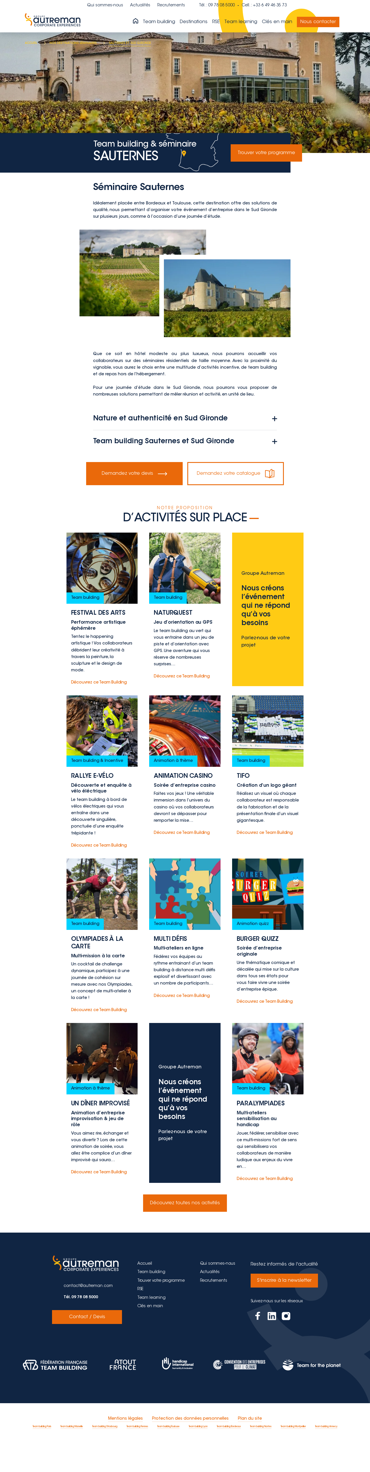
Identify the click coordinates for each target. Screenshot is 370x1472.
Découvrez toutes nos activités (185, 1233)
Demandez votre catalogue (235, 473)
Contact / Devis (87, 1347)
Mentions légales (125, 1449)
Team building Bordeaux (229, 1457)
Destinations (194, 22)
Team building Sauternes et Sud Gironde (185, 441)
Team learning (240, 22)
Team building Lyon (198, 1457)
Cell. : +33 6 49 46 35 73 (264, 5)
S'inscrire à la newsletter (284, 1311)
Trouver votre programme (266, 153)
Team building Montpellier (293, 1457)
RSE (216, 22)
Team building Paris (42, 1457)
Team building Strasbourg (104, 1457)
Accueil (144, 1294)
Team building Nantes (260, 1457)
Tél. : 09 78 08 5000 (217, 5)
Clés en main (277, 22)
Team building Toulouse (168, 1457)
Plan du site (250, 1449)
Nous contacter (318, 22)
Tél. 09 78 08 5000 (81, 1328)
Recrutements (171, 5)
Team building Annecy (326, 1457)
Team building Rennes (137, 1457)
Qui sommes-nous (105, 5)
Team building (159, 22)
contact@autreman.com (88, 1316)
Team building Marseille (71, 1457)
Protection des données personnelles (190, 1449)
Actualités (140, 5)
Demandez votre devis (134, 473)
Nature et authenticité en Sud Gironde (185, 418)
